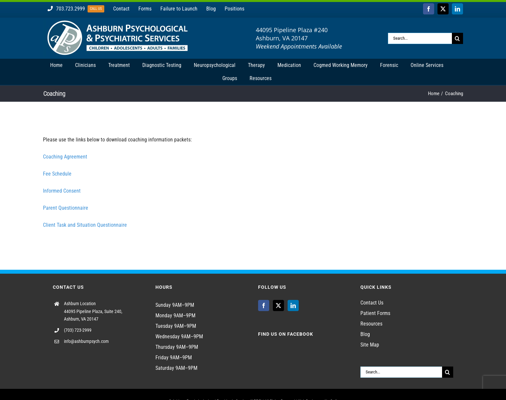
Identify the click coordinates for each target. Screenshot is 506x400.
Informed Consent (62, 191)
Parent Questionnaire (65, 208)
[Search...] (420, 38)
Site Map (369, 345)
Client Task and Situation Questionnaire (85, 225)
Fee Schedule (57, 174)
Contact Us (371, 303)
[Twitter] (278, 305)
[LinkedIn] (293, 305)
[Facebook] (263, 305)
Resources (371, 324)
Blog (365, 334)
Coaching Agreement (65, 157)
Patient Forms (375, 313)
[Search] (457, 38)
